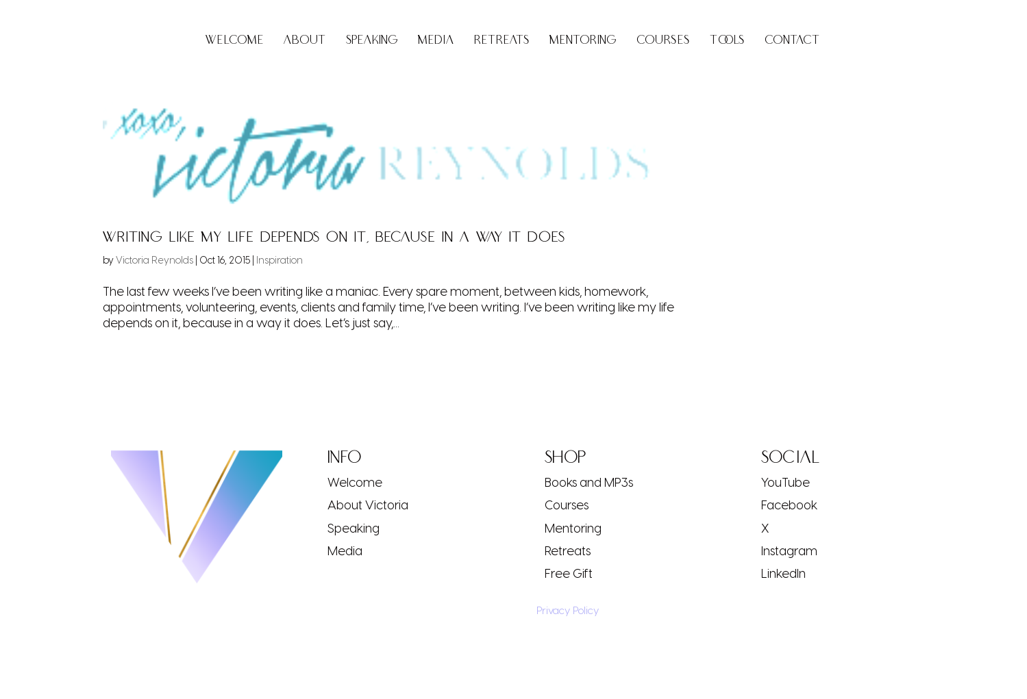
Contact (792, 41)
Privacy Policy (563, 610)
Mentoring (583, 41)
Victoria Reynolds (154, 260)
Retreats (502, 41)
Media (436, 41)
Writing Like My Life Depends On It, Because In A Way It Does (334, 237)
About (305, 41)
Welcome (235, 41)
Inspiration (279, 260)
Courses (663, 41)
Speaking (372, 41)
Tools (727, 41)
